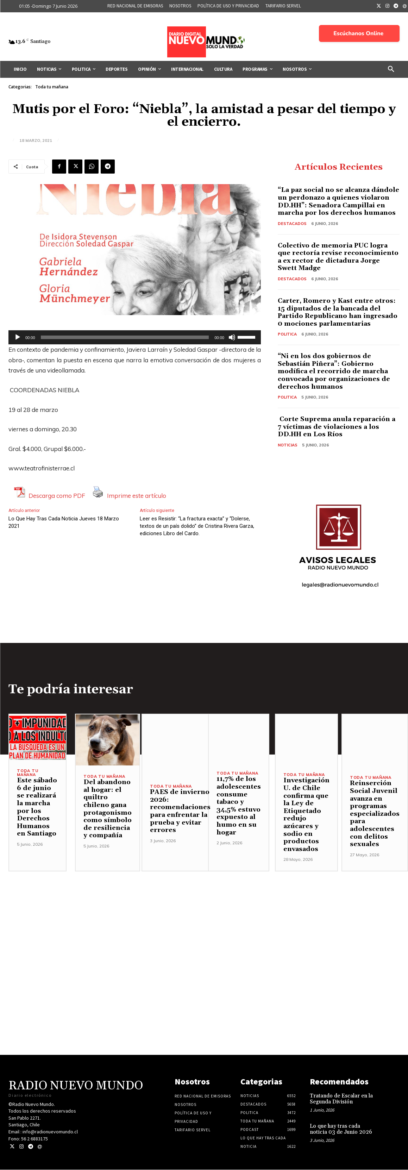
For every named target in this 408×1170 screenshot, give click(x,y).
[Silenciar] (232, 337)
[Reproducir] (17, 337)
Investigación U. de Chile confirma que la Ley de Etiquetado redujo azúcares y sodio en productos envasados (306, 815)
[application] (134, 337)
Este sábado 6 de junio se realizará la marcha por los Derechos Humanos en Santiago (37, 807)
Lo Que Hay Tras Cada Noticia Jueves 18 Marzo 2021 (63, 522)
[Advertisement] (204, 921)
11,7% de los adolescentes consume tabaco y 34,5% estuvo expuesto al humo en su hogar (238, 806)
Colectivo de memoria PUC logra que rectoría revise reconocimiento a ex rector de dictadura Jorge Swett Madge (338, 257)
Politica (287, 334)
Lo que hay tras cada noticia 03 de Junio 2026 (341, 1129)
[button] (391, 69)
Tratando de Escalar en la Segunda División (341, 1099)
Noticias (287, 445)
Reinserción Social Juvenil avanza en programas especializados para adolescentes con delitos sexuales (375, 814)
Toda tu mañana (51, 87)
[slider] (125, 337)
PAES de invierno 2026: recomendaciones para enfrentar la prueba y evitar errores (180, 811)
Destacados (292, 223)
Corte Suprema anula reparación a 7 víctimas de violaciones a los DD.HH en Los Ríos (337, 427)
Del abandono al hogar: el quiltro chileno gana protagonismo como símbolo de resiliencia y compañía (107, 809)
